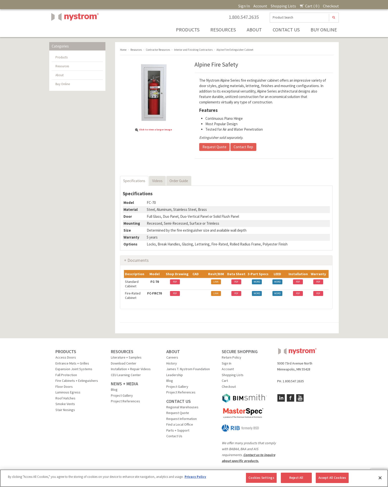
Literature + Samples (126, 357)
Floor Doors (64, 386)
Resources (223, 29)
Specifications (134, 180)
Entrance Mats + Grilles (72, 363)
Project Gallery (122, 395)
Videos (157, 180)
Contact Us (286, 29)
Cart (225, 380)
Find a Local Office (179, 424)
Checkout (331, 5)
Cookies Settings (261, 478)
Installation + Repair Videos (131, 369)
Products (187, 29)
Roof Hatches (65, 398)
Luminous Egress (67, 392)
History (171, 363)
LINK (215, 281)
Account (260, 5)
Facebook (290, 398)
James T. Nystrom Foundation (188, 369)
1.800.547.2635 (244, 17)
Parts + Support (177, 430)
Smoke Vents (65, 404)
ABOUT (173, 351)
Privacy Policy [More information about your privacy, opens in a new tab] (195, 477)
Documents (138, 260)
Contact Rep (243, 147)
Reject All (296, 478)
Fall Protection (66, 375)
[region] (194, 478)
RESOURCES (122, 351)
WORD (257, 281)
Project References (125, 401)
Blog (114, 389)
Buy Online (324, 29)
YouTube (300, 398)
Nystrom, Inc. (74, 29)
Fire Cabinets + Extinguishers (76, 380)
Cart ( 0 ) (309, 5)
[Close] (380, 477)
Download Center (123, 363)
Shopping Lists (283, 5)
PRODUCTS (65, 351)
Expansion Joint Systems (73, 369)
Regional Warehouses (182, 407)
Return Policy (231, 357)
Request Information (181, 418)
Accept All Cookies (332, 478)
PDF (175, 281)
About (254, 29)
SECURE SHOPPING (240, 351)
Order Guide (179, 180)
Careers (172, 357)
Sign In (244, 5)
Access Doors (65, 357)
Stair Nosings (65, 410)
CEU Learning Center (126, 375)
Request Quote (214, 147)
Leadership (174, 375)
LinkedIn (281, 398)
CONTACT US (178, 401)
